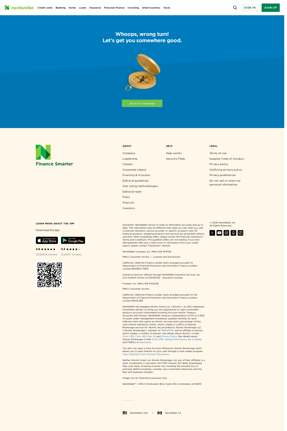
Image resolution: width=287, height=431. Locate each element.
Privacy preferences (223, 175)
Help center (174, 153)
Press (126, 197)
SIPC (171, 330)
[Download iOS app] (47, 241)
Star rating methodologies (140, 186)
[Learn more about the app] (55, 223)
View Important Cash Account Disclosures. (146, 354)
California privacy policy (226, 169)
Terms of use (218, 153)
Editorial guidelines (136, 180)
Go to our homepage (142, 103)
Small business (151, 7)
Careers (128, 164)
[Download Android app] (73, 241)
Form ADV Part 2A (145, 336)
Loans (82, 7)
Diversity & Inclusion (136, 175)
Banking (61, 7)
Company (129, 153)
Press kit (128, 202)
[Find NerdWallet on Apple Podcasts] (233, 234)
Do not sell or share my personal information (225, 182)
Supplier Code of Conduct (227, 158)
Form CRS (128, 336)
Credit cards (45, 7)
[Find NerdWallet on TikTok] (240, 234)
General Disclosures (175, 339)
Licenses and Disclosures (166, 256)
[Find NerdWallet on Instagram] (226, 234)
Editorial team (132, 191)
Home (72, 7)
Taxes (166, 7)
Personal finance (114, 7)
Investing (133, 7)
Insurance (95, 7)
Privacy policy (219, 164)
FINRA (164, 330)
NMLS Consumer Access (136, 256)
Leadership (130, 158)
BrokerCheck (144, 342)
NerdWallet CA (169, 413)
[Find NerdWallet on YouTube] (219, 234)
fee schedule (194, 339)
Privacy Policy (169, 336)
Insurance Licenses (172, 277)
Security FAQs (175, 158)
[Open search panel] (235, 8)
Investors (129, 208)
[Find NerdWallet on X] (212, 234)
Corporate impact (134, 169)
